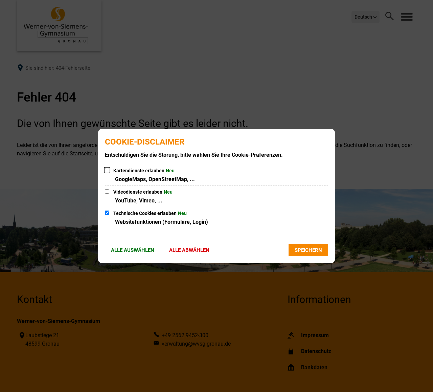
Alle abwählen (189, 250)
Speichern (308, 250)
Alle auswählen (132, 250)
